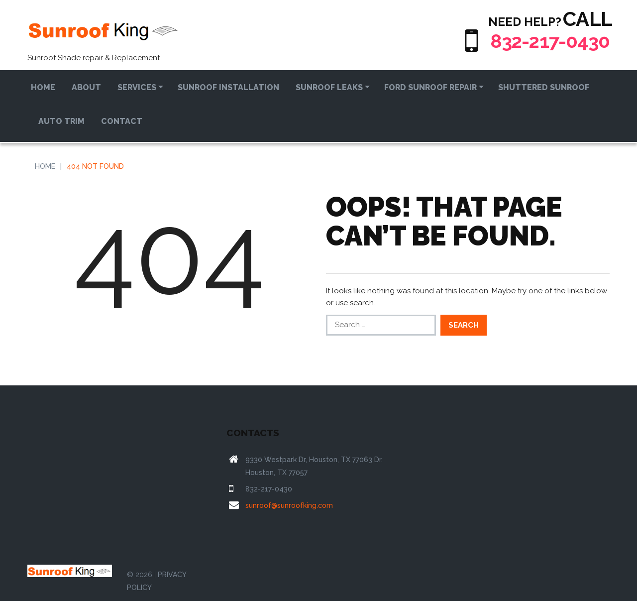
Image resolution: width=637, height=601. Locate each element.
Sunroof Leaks (329, 87)
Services (136, 87)
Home (43, 87)
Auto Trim (61, 121)
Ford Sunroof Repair (430, 87)
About (86, 87)
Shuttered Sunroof (543, 87)
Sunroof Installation (228, 87)
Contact (121, 121)
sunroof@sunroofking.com (289, 505)
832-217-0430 (547, 40)
